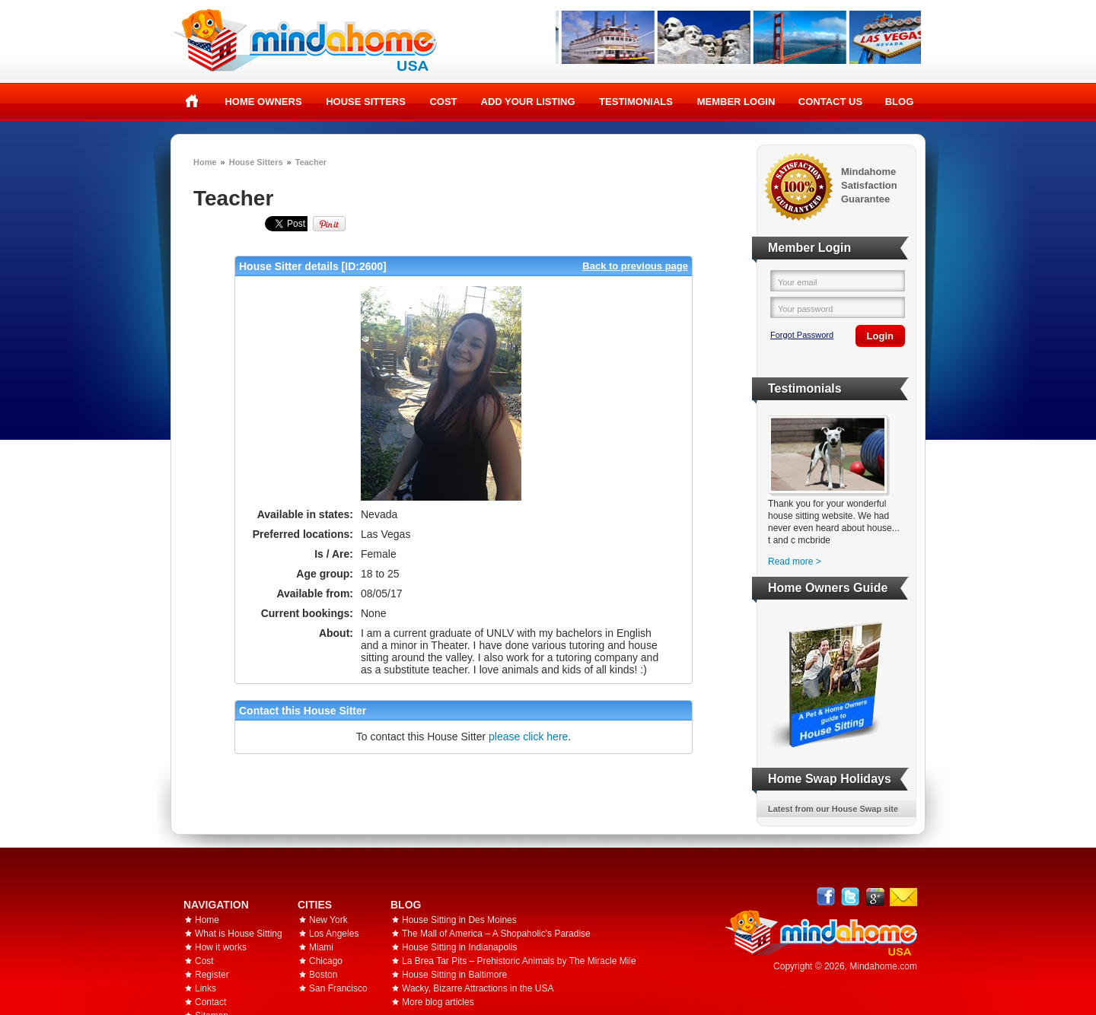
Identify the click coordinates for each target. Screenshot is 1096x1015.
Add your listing (528, 101)
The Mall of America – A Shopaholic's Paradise (496, 933)
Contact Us (830, 101)
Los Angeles (333, 933)
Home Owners (263, 101)
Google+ (874, 896)
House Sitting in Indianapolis (459, 947)
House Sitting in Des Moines (459, 920)
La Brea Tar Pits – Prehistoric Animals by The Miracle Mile (519, 961)
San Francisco (338, 988)
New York (328, 920)
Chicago (325, 961)
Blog (899, 101)
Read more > (794, 561)
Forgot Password (801, 334)
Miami (321, 947)
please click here (528, 736)
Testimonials (636, 101)
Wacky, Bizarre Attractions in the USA (477, 988)
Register (212, 974)
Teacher (311, 162)
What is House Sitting (238, 933)
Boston (323, 974)
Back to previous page (635, 266)
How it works (221, 947)
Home (192, 101)
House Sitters (366, 101)
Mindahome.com (883, 966)
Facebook (826, 896)
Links (205, 988)
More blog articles (438, 1002)
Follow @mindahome (850, 896)
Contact (210, 1002)
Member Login (736, 101)
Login (880, 336)
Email (903, 897)
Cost (443, 101)
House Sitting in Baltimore (454, 974)
